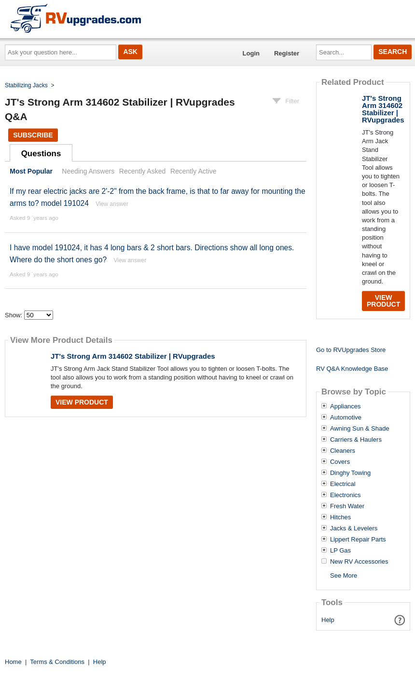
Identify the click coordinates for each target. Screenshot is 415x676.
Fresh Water (347, 506)
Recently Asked (142, 171)
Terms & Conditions (57, 661)
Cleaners (342, 450)
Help (327, 619)
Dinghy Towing (350, 473)
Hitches (340, 517)
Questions (41, 153)
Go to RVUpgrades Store (351, 349)
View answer (112, 204)
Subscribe (33, 135)
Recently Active (193, 171)
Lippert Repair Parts (358, 539)
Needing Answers (88, 171)
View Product (81, 402)
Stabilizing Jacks (26, 85)
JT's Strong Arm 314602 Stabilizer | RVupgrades (133, 356)
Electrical (343, 484)
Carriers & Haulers (356, 439)
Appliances (345, 406)
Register (286, 53)
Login (251, 53)
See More (343, 575)
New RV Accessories (359, 561)
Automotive (345, 417)
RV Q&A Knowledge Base (352, 368)
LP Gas (340, 550)
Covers (340, 462)
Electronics (345, 495)
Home (13, 661)
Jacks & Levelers (353, 528)
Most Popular (31, 171)
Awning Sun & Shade (359, 428)
